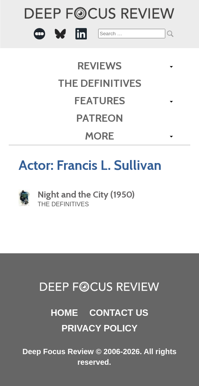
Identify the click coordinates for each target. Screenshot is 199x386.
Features (99, 100)
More (99, 135)
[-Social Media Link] (39, 33)
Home (64, 313)
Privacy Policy (99, 328)
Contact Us (119, 313)
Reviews (99, 65)
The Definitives (99, 83)
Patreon (99, 117)
